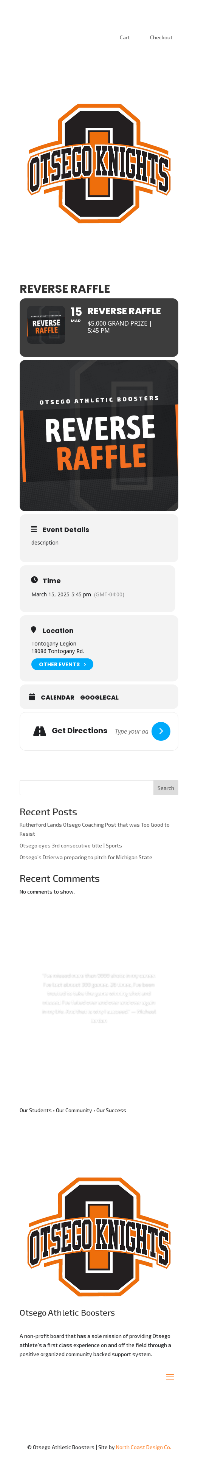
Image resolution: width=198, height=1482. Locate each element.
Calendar (57, 697)
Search (166, 788)
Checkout (161, 37)
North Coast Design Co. (143, 1447)
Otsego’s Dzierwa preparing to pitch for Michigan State (86, 857)
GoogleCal (99, 697)
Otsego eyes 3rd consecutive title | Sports (71, 845)
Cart (125, 37)
